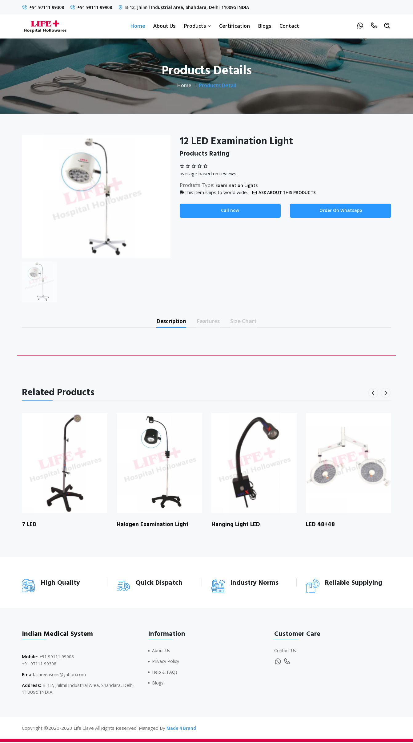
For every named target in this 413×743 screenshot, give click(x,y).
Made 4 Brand (181, 729)
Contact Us (286, 652)
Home (137, 25)
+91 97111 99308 (48, 7)
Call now (230, 211)
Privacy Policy (166, 663)
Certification (234, 25)
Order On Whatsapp (340, 211)
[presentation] (374, 394)
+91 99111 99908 (100, 7)
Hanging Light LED (237, 526)
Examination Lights (238, 185)
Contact (289, 25)
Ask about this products (287, 192)
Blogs (264, 25)
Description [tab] (166, 322)
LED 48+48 (321, 526)
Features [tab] (209, 322)
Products (197, 25)
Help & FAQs (165, 673)
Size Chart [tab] (250, 322)
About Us (164, 25)
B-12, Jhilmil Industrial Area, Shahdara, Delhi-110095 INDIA (197, 7)
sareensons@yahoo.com (62, 676)
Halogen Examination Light (154, 526)
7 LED (30, 526)
